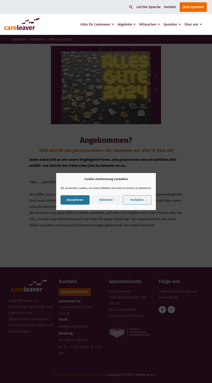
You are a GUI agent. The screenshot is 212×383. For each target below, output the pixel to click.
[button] (131, 7)
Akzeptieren (74, 200)
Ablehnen (106, 200)
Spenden (170, 24)
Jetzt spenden (193, 7)
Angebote (125, 24)
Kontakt (170, 7)
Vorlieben (137, 200)
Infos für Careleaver (95, 24)
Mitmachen (147, 24)
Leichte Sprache (148, 7)
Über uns (191, 24)
